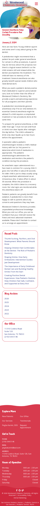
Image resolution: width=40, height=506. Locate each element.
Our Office (24, 416)
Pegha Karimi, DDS (10, 425)
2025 (6, 302)
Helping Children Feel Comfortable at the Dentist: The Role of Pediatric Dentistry (19, 250)
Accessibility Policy (24, 495)
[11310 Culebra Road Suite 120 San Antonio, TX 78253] (14, 331)
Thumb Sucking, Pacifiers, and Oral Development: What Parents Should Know (19, 241)
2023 (6, 310)
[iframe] (20, 381)
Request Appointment (25, 426)
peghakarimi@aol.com (11, 448)
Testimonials (25, 421)
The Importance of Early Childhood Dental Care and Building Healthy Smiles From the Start (19, 269)
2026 (6, 298)
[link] (15, 4)
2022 (6, 313)
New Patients (7, 416)
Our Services (7, 421)
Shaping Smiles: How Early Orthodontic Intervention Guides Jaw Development (18, 260)
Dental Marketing (20, 498)
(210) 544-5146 (11, 336)
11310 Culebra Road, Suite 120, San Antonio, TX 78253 (16, 455)
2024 (6, 306)
